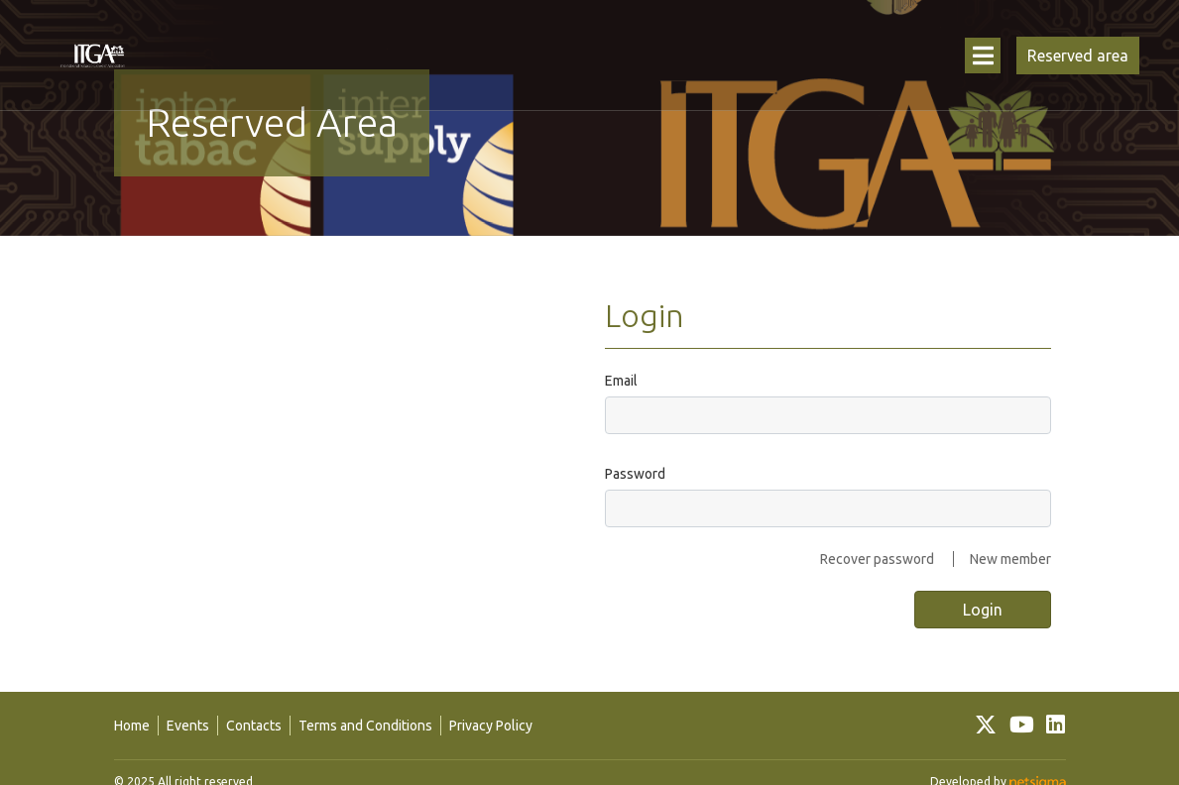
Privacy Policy (490, 725)
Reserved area (1077, 55)
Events (188, 725)
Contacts (254, 725)
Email (621, 381)
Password (635, 474)
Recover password (877, 559)
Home (132, 725)
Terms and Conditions (365, 725)
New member (1010, 559)
